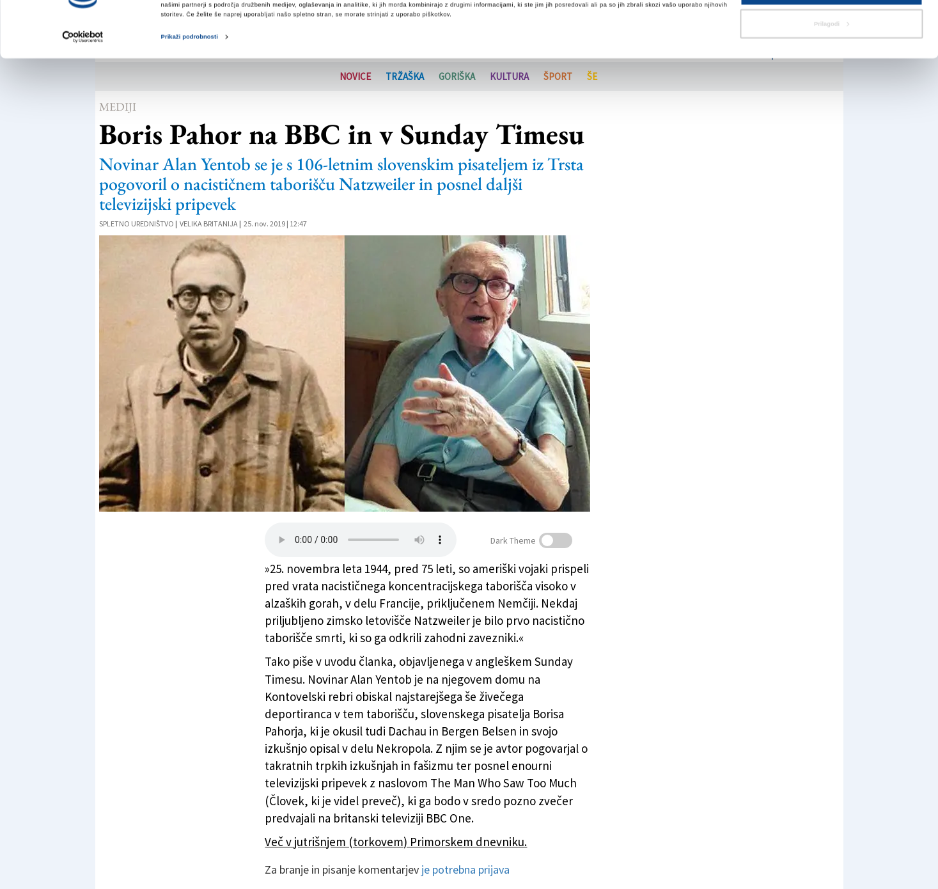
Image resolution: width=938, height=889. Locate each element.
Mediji (117, 106)
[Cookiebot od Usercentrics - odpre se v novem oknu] (83, 76)
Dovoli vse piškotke (831, 30)
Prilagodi (831, 63)
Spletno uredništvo (136, 223)
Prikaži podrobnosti (189, 76)
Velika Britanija (209, 223)
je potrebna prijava (465, 869)
